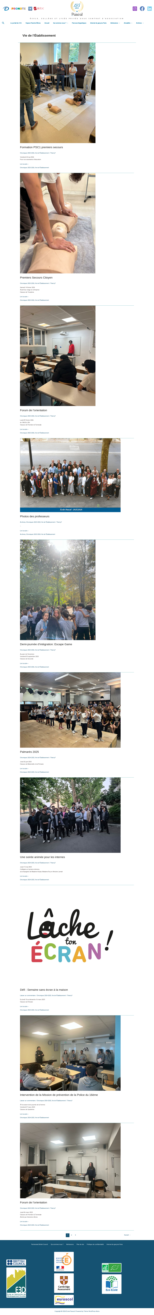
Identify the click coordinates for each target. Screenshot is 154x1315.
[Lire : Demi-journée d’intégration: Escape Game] (57, 590)
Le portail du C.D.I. (20, 23)
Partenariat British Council (42, 1244)
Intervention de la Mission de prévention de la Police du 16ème (61, 1094)
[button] (3, 23)
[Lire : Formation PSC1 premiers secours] (57, 93)
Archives (136, 23)
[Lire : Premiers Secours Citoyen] (57, 223)
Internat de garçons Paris (97, 23)
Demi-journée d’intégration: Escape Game (47, 644)
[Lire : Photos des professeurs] (70, 475)
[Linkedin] (149, 8)
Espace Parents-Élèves (36, 23)
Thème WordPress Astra (92, 1311)
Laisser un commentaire (28, 995)
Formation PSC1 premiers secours (42, 147)
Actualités (125, 23)
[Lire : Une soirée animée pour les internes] (70, 815)
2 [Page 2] (71, 1235)
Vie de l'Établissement (42, 153)
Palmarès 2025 (30, 751)
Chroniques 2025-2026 (27, 153)
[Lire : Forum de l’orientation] (57, 356)
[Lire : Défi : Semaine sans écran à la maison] (70, 935)
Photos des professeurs (35, 516)
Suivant (127, 1235)
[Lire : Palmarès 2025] (70, 710)
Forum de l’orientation (34, 410)
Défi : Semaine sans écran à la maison (45, 989)
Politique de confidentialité (93, 1244)
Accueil (48, 23)
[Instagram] (134, 8)
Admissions (113, 23)
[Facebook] (142, 8)
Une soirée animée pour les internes (43, 857)
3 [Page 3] (75, 1235)
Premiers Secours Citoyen (37, 277)
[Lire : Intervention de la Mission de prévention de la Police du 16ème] (70, 1053)
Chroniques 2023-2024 (33, 522)
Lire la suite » (24, 164)
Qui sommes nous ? (61, 23)
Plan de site (80, 1244)
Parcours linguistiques (79, 23)
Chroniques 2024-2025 (27, 757)
